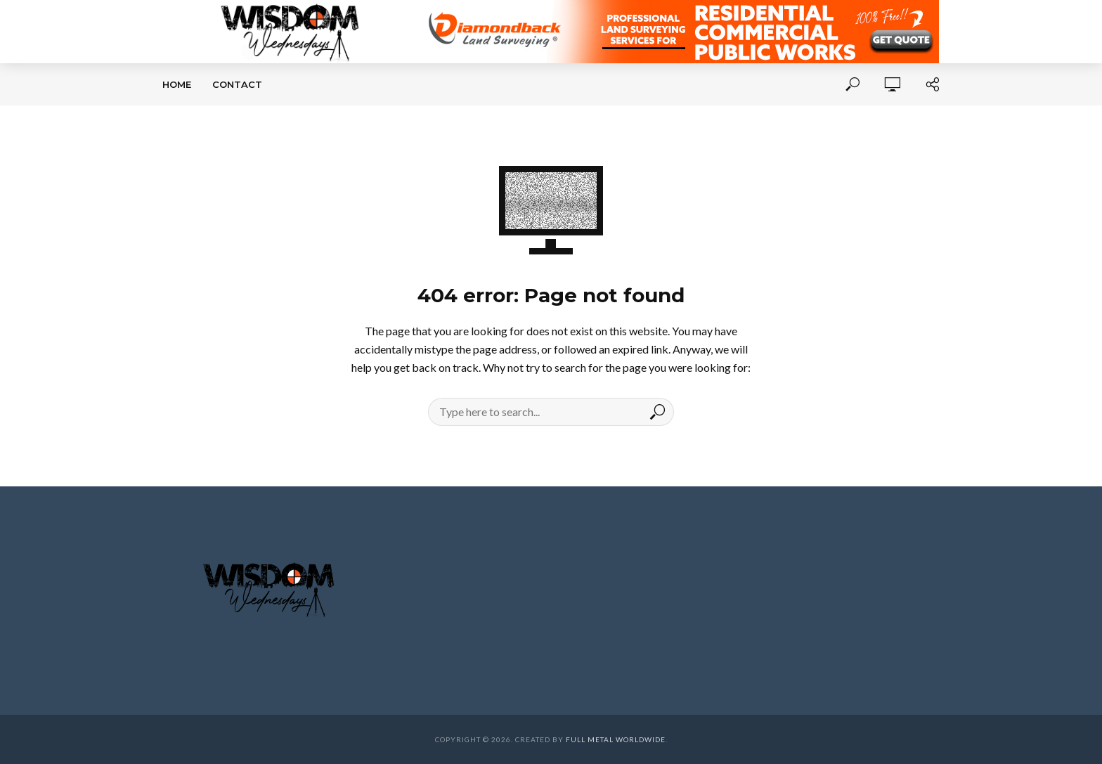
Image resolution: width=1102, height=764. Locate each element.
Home (176, 84)
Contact (237, 84)
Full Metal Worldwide (616, 739)
